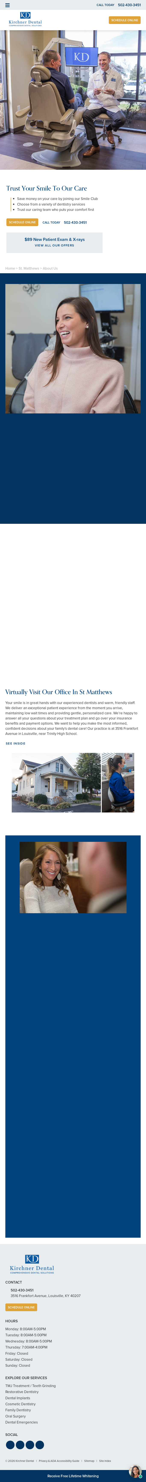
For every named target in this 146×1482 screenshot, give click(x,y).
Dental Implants (17, 1398)
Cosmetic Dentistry (20, 1404)
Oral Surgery (15, 1416)
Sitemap (89, 1461)
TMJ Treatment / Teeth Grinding (30, 1386)
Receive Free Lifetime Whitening (73, 1476)
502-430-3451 (22, 1290)
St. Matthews (29, 268)
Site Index (105, 1461)
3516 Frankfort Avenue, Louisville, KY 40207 (46, 1296)
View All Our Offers (54, 245)
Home (10, 268)
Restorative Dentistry (21, 1392)
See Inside (15, 743)
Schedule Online (124, 20)
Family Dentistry (18, 1410)
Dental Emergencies (21, 1422)
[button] (10, 1445)
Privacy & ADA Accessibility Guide (59, 1461)
